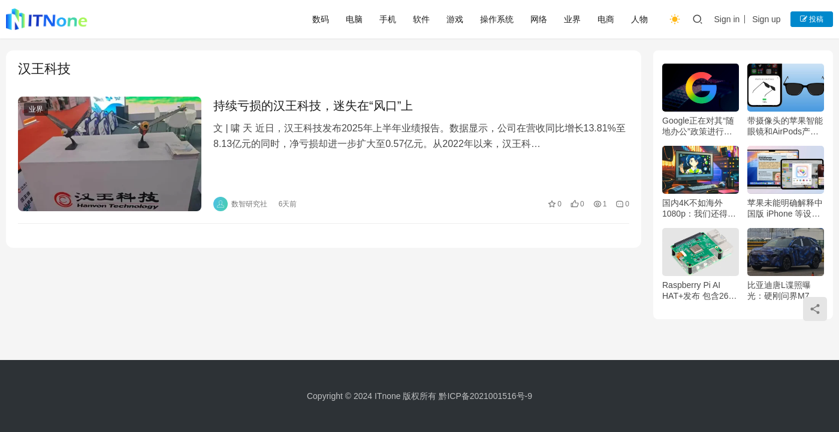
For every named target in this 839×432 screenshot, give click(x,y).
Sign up (766, 19)
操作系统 (497, 19)
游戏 (454, 19)
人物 (639, 19)
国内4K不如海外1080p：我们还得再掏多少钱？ (699, 208)
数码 (320, 19)
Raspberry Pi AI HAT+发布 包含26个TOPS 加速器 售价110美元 (699, 290)
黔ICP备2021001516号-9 (485, 396)
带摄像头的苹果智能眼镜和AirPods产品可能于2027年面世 (785, 126)
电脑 (354, 19)
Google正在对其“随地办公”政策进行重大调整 (698, 126)
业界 (572, 19)
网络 (538, 19)
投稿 (811, 19)
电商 (605, 19)
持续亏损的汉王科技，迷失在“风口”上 (313, 105)
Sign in (727, 19)
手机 (387, 19)
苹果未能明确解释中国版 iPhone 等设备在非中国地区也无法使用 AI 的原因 (785, 208)
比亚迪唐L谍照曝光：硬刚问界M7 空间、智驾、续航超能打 (785, 290)
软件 (421, 19)
